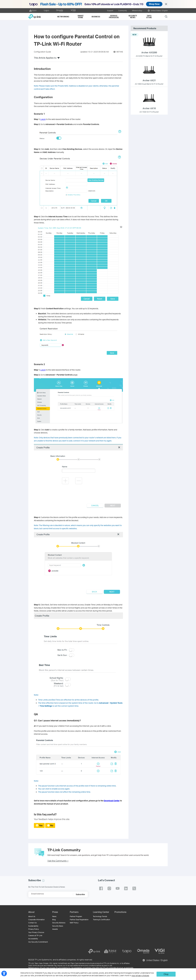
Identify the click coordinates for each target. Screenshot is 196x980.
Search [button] (166, 16)
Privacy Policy (33, 929)
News (54, 916)
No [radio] (51, 825)
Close (166, 4)
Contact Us (32, 923)
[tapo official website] (46, 11)
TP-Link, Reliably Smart (34, 15)
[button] (58, 59)
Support (110, 10)
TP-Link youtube (118, 888)
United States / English (157, 10)
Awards (55, 929)
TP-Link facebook (101, 888)
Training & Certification (101, 920)
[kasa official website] (33, 11)
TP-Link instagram (109, 888)
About (31, 911)
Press (55, 911)
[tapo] (127, 951)
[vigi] (159, 951)
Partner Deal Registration (79, 920)
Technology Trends (100, 916)
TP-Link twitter (134, 888)
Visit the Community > (57, 860)
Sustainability (33, 926)
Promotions (120, 911)
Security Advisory (58, 923)
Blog (54, 920)
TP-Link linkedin (126, 888)
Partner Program (76, 916)
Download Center (112, 800)
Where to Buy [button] (137, 10)
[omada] (143, 951)
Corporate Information (36, 920)
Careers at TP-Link (35, 935)
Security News (57, 926)
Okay (166, 974)
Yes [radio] (41, 825)
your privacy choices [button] (140, 975)
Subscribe (80, 894)
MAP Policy (74, 923)
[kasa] (110, 951)
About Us (31, 916)
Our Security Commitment (38, 942)
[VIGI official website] (73, 11)
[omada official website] (60, 11)
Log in (43, 119)
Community (122, 10)
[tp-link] (94, 951)
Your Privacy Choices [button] (36, 932)
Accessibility (33, 939)
